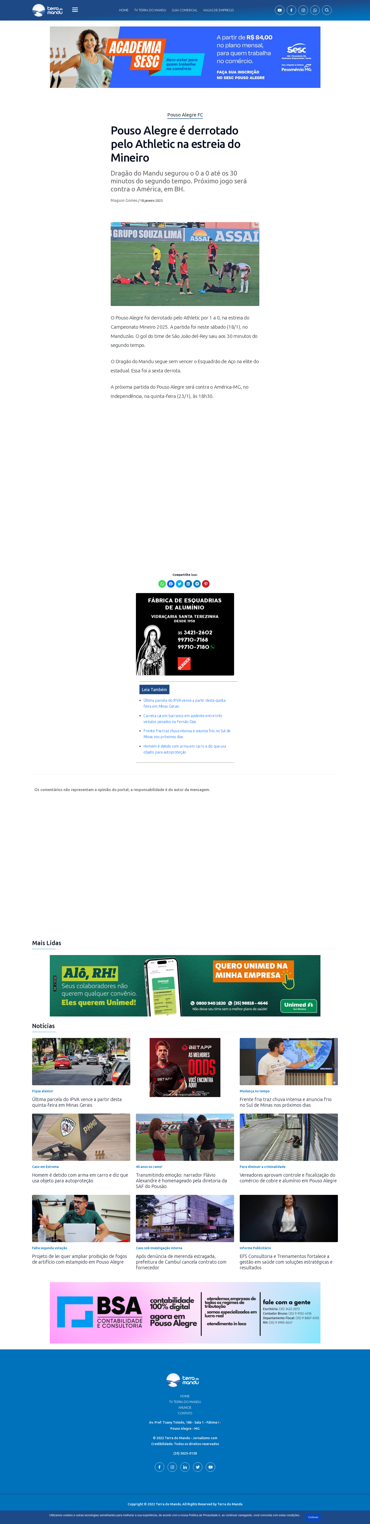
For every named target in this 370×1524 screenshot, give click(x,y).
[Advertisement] (185, 446)
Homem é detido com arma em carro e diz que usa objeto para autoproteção (80, 1177)
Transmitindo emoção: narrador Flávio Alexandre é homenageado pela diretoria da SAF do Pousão (181, 1180)
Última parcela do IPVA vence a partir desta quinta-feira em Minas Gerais (77, 1102)
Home (124, 10)
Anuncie (185, 1407)
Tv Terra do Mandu (150, 10)
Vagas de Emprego (218, 10)
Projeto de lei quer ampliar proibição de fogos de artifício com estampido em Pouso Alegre (79, 1259)
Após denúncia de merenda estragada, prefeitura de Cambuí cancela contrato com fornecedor (181, 1261)
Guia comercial (185, 10)
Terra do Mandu (230, 1504)
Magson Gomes (124, 200)
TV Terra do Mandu (185, 1402)
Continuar (313, 1517)
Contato (185, 1413)
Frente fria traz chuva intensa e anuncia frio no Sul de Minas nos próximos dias (286, 1102)
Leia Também (154, 689)
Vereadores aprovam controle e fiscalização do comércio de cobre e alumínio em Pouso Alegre (288, 1177)
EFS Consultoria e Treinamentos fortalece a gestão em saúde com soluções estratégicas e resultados (286, 1261)
